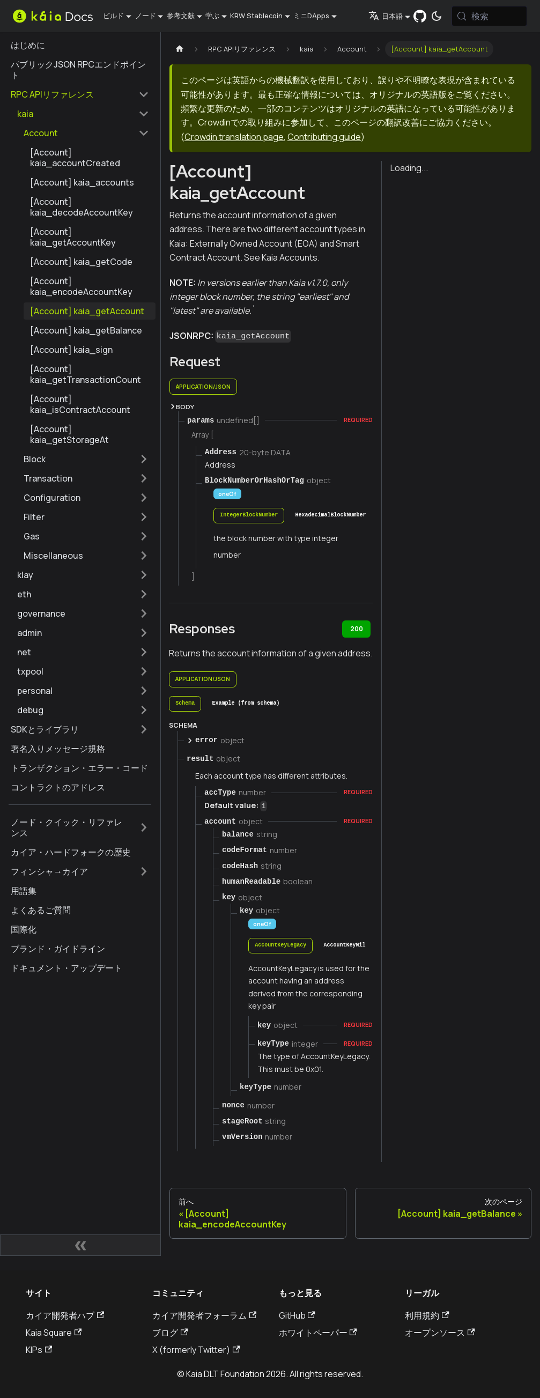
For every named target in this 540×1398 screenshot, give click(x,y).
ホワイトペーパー (318, 1332)
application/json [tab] (203, 386)
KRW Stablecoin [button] (256, 15)
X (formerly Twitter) (196, 1350)
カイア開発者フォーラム (204, 1315)
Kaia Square (54, 1332)
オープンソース (440, 1332)
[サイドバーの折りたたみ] (80, 1245)
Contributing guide (324, 137)
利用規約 (427, 1315)
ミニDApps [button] (311, 15)
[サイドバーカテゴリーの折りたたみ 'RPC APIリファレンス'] (144, 94)
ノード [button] (145, 15)
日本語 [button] (385, 16)
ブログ (170, 1332)
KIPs (39, 1350)
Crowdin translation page (234, 137)
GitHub (297, 1315)
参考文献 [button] (181, 15)
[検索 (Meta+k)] (489, 16)
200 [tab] (356, 628)
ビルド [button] (113, 15)
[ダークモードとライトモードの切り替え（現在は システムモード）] (437, 16)
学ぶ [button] (212, 15)
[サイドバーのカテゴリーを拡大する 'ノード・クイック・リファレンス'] (144, 827)
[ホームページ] (179, 49)
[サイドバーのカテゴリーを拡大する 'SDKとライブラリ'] (144, 729)
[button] (83, 113)
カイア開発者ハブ (65, 1315)
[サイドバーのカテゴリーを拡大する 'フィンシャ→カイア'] (144, 871)
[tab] (248, 515)
